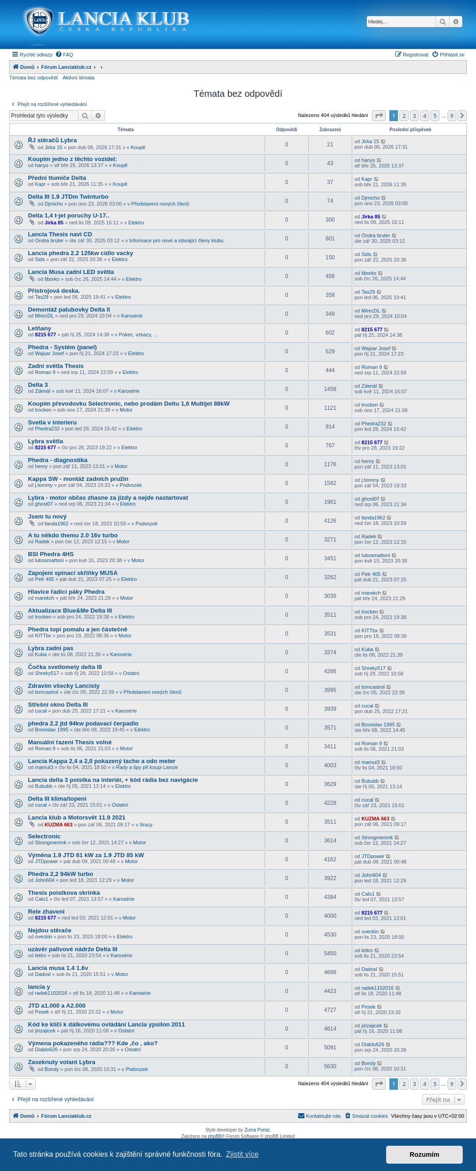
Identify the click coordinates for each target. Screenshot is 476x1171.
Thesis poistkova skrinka (64, 892)
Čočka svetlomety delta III (65, 667)
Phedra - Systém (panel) (62, 347)
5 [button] (435, 116)
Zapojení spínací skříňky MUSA (73, 572)
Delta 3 (38, 384)
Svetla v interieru (52, 422)
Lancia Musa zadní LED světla (71, 271)
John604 (44, 880)
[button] (379, 115)
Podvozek (131, 485)
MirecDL (44, 315)
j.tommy (44, 485)
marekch (44, 598)
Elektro (136, 222)
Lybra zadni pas (50, 648)
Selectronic (44, 836)
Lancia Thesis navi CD (60, 234)
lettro (40, 955)
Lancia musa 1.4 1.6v (58, 968)
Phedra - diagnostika (58, 460)
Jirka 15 (53, 147)
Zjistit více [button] (242, 1154)
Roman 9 (45, 372)
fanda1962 (56, 523)
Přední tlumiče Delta (57, 177)
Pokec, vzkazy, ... (138, 334)
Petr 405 (44, 579)
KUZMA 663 (58, 824)
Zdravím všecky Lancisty (64, 685)
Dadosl (42, 974)
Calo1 (41, 899)
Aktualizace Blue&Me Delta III (70, 610)
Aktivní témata (78, 77)
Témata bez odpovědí (33, 77)
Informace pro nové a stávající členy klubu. (177, 240)
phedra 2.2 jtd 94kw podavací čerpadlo (83, 723)
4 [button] (424, 116)
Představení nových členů (160, 203)
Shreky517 (47, 673)
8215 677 (45, 334)
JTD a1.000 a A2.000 (57, 1005)
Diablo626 (46, 1049)
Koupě (138, 147)
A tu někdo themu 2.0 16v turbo (73, 535)
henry (41, 466)
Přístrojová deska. (54, 290)
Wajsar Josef (49, 353)
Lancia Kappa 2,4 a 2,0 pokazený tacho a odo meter (102, 761)
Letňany (39, 328)
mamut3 (44, 767)
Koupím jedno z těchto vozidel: (72, 159)
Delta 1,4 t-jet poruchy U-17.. (68, 215)
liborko (51, 279)
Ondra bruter (49, 240)
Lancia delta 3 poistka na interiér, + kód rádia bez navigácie (113, 779)
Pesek (42, 1012)
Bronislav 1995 (51, 729)
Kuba (41, 654)
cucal (41, 711)
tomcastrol (46, 692)
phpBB (214, 1136)
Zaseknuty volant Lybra (61, 1062)
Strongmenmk (50, 842)
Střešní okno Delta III (58, 704)
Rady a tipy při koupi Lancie (147, 767)
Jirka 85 (53, 222)
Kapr (40, 184)
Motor (126, 410)
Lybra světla (45, 441)
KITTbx (43, 635)
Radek (42, 541)
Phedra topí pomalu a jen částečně (77, 629)
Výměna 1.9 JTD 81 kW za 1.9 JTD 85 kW (86, 855)
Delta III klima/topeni (57, 798)
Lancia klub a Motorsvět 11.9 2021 (77, 817)
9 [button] (452, 116)
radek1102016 (51, 993)
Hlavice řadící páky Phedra (66, 591)
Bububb (43, 786)
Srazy (145, 824)
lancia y (39, 986)
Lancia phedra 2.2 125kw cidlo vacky (80, 253)
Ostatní (131, 673)
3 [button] (414, 116)
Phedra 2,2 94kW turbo (60, 873)
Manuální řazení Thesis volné (69, 742)
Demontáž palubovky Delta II (69, 309)
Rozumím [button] (424, 1154)
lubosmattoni (49, 560)
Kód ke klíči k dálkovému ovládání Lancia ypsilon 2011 (106, 1024)
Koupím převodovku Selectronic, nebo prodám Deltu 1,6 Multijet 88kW (129, 403)
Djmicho (53, 203)
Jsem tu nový (47, 516)
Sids (39, 259)
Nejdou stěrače (50, 930)
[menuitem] (64, 54)
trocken (43, 410)
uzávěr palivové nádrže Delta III (72, 949)
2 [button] (403, 116)
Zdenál (42, 391)
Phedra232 (47, 428)
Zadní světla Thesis (56, 365)
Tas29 (41, 297)
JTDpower (46, 861)
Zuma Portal (256, 1129)
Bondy (51, 1069)
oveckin (43, 936)
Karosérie (132, 315)
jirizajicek (45, 1030)
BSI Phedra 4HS (51, 554)
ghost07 (44, 504)
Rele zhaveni (46, 911)
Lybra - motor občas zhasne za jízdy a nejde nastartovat (108, 497)
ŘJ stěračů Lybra (52, 140)
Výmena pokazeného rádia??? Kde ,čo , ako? (93, 1043)
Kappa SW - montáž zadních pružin (78, 478)
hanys (41, 165)
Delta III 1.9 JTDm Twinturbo (68, 196)
